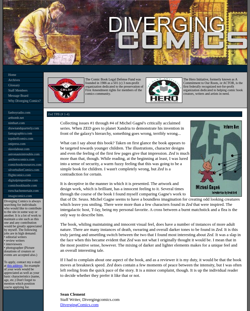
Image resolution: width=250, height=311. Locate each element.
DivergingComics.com (79, 304)
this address (14, 265)
